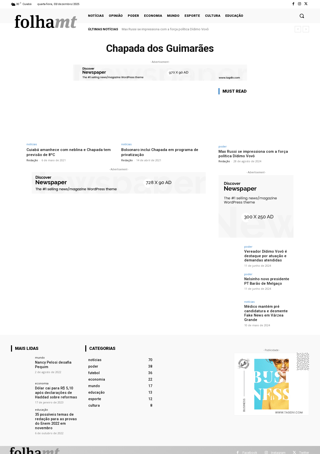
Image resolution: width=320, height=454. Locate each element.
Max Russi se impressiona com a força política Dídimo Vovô (165, 29)
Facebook (249, 447)
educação (41, 407)
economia (41, 381)
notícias (31, 144)
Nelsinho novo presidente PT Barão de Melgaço (268, 281)
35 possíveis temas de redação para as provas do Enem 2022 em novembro (57, 416)
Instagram (278, 447)
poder (222, 146)
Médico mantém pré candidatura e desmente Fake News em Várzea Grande (268, 311)
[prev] (298, 29)
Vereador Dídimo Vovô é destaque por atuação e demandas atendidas (264, 255)
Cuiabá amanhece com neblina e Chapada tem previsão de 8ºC (70, 152)
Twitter (304, 447)
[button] (301, 16)
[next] (306, 29)
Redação (32, 160)
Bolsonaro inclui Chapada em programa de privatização (161, 152)
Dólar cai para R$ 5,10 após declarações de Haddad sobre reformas (57, 390)
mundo (40, 355)
